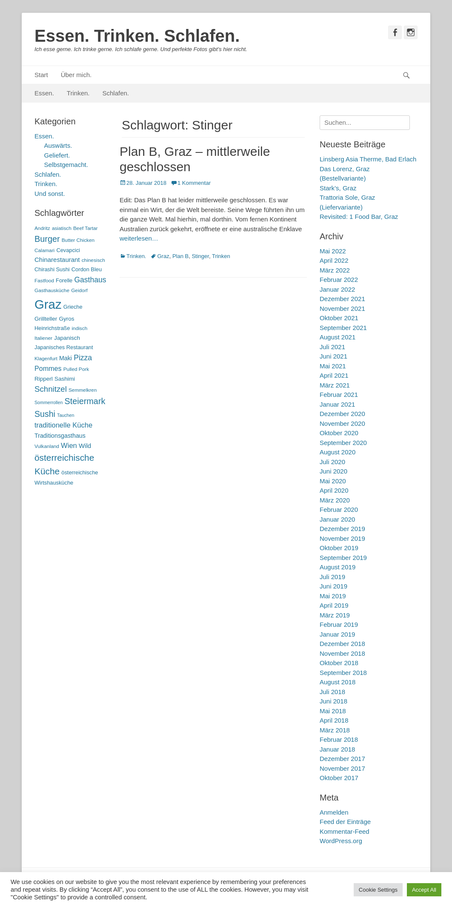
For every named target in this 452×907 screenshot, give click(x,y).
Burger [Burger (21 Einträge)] (47, 239)
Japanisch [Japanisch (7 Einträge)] (67, 338)
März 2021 (335, 385)
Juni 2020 (333, 471)
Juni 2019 (333, 586)
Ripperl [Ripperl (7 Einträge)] (43, 379)
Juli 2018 (332, 691)
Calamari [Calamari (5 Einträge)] (44, 250)
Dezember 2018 (342, 643)
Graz (163, 256)
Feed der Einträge (345, 821)
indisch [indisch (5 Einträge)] (79, 328)
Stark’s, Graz (338, 188)
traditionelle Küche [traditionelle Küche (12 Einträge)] (63, 425)
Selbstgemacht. (66, 164)
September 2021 (343, 327)
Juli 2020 (332, 461)
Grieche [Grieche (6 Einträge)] (73, 307)
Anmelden (334, 812)
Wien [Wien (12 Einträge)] (69, 446)
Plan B (180, 256)
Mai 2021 (333, 366)
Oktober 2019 (339, 547)
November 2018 (342, 653)
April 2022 (334, 260)
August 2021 (337, 337)
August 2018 (337, 682)
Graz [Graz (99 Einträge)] (48, 304)
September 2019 (343, 557)
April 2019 (334, 605)
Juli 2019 (332, 576)
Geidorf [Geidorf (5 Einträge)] (79, 290)
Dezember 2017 (342, 758)
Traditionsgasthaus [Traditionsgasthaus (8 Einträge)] (60, 435)
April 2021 (334, 375)
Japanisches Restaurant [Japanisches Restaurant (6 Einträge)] (63, 347)
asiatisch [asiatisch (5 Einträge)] (62, 228)
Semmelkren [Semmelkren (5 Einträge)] (83, 390)
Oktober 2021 (339, 317)
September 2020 (343, 442)
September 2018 (343, 672)
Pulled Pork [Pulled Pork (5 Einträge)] (76, 369)
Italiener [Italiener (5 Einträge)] (43, 338)
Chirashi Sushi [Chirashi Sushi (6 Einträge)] (52, 269)
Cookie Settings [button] (378, 890)
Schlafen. (116, 93)
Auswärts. (58, 145)
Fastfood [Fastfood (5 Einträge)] (44, 281)
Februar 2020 (339, 509)
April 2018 (334, 720)
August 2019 (337, 567)
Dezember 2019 (342, 528)
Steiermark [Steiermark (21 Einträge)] (85, 401)
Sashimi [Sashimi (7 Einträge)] (64, 379)
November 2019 (342, 538)
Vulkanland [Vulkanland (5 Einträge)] (46, 446)
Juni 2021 (333, 356)
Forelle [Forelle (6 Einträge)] (64, 280)
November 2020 (342, 423)
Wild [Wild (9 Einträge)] (85, 445)
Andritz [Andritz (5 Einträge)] (42, 228)
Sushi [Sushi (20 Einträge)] (44, 414)
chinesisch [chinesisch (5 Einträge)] (93, 260)
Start (41, 74)
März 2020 (335, 500)
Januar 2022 (337, 289)
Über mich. (76, 74)
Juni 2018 (333, 701)
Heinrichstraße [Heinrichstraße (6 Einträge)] (52, 328)
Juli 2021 (332, 346)
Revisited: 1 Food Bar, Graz (359, 216)
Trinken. (78, 93)
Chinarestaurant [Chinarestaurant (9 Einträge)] (57, 259)
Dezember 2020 (342, 413)
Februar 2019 (339, 624)
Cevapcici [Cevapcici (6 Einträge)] (68, 250)
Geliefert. (57, 155)
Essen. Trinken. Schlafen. (137, 35)
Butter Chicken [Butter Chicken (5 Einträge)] (78, 240)
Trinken (221, 256)
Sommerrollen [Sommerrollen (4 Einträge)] (48, 402)
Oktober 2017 (339, 777)
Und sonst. (49, 193)
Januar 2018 (337, 749)
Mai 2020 (333, 481)
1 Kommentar (194, 183)
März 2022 (335, 270)
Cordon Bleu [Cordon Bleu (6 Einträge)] (87, 269)
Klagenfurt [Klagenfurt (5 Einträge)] (45, 359)
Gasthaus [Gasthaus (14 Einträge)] (90, 280)
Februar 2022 (339, 279)
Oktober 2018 (339, 662)
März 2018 (335, 730)
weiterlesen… (139, 238)
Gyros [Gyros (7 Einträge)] (66, 319)
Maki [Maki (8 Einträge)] (65, 358)
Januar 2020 (337, 519)
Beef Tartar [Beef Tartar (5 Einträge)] (85, 228)
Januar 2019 (337, 634)
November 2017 (342, 768)
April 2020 (334, 490)
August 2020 (337, 452)
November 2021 (342, 308)
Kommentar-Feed (344, 831)
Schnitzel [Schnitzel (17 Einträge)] (50, 389)
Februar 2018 (339, 739)
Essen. (44, 93)
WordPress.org (341, 840)
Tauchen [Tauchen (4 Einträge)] (65, 415)
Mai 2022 (333, 251)
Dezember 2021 (342, 298)
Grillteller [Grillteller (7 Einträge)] (45, 319)
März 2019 (335, 615)
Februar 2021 (339, 394)
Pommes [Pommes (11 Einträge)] (48, 368)
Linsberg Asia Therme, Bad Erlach (368, 159)
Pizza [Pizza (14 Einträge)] (83, 357)
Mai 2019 (333, 596)
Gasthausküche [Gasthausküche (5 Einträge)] (51, 290)
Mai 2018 (333, 711)
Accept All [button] (424, 890)
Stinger (200, 256)
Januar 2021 (337, 404)
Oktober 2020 (339, 432)
